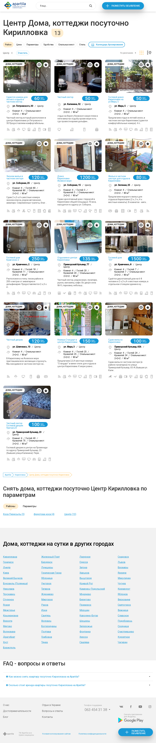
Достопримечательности (17, 711)
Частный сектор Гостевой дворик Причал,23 (14, 425)
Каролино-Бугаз (89, 615)
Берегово (85, 599)
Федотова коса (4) (44, 514)
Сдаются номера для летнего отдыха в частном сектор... (17, 99)
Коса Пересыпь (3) (14, 514)
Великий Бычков (13, 578)
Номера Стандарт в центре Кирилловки (67, 341)
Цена (19, 44)
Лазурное (85, 556)
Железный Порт (50, 556)
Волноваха (9, 631)
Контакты (47, 717)
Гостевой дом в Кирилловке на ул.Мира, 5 (116, 99)
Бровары (123, 567)
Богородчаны (49, 626)
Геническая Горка (51, 572)
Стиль (82, 44)
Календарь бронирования (109, 44)
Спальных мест (66, 44)
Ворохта (7, 620)
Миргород (47, 599)
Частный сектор (65, 97)
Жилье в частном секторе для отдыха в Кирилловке (119, 178)
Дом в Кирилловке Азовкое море (64, 178)
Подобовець (125, 620)
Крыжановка (10, 615)
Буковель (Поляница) (15, 583)
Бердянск (46, 562)
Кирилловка (20, 475)
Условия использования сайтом (56, 734)
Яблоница (46, 578)
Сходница (123, 626)
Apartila (8, 475)
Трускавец (9, 594)
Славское (123, 615)
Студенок (8, 599)
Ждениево (47, 594)
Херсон (84, 637)
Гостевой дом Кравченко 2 (13, 258)
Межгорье (9, 610)
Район (8, 44)
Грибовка (46, 637)
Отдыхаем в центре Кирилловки (67, 258)
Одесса (84, 562)
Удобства (48, 44)
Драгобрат (9, 637)
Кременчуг (124, 588)
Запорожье (86, 626)
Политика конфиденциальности (92, 734)
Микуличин (124, 578)
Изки (44, 610)
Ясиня (6, 604)
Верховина (124, 599)
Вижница (123, 610)
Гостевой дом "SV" (115, 258)
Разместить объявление (126, 6)
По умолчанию (126, 53)
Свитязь (46, 615)
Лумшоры (47, 567)
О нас (6, 705)
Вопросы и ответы (52, 711)
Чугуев (122, 583)
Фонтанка (85, 631)
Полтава (46, 631)
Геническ (8, 562)
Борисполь (9, 647)
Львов (121, 562)
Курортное (124, 637)
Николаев (8, 588)
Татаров (45, 588)
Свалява (84, 642)
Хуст (5, 642)
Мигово (7, 626)
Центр (6, 53)
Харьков (84, 572)
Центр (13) (70, 514)
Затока (83, 567)
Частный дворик (14, 340)
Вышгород (86, 578)
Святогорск (124, 604)
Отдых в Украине (51, 705)
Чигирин (122, 642)
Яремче (122, 572)
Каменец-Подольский (92, 588)
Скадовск (123, 556)
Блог (5, 717)
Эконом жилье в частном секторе (14, 177)
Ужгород (46, 583)
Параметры (33, 44)
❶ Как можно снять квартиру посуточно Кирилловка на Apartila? (42, 676)
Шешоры (85, 620)
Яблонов (123, 594)
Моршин (84, 610)
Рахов (44, 604)
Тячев (44, 642)
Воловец (46, 620)
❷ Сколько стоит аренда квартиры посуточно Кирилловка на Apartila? (45, 685)
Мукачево (85, 594)
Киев (6, 572)
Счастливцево (126, 631)
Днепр (7, 567)
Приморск (85, 604)
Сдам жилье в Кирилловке (115, 341)
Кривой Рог (86, 583)
